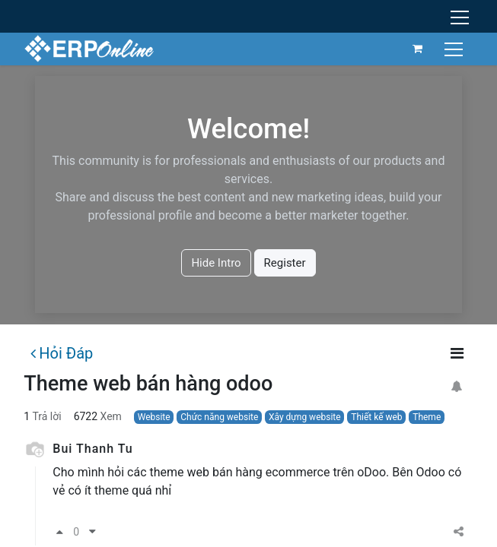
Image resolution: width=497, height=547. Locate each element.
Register (285, 263)
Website (154, 417)
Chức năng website (219, 417)
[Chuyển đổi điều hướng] (455, 48)
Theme (427, 417)
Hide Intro (216, 263)
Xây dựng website (305, 417)
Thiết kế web (376, 417)
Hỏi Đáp (61, 353)
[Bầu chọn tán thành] (59, 532)
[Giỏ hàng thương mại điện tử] (418, 48)
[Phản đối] (92, 532)
